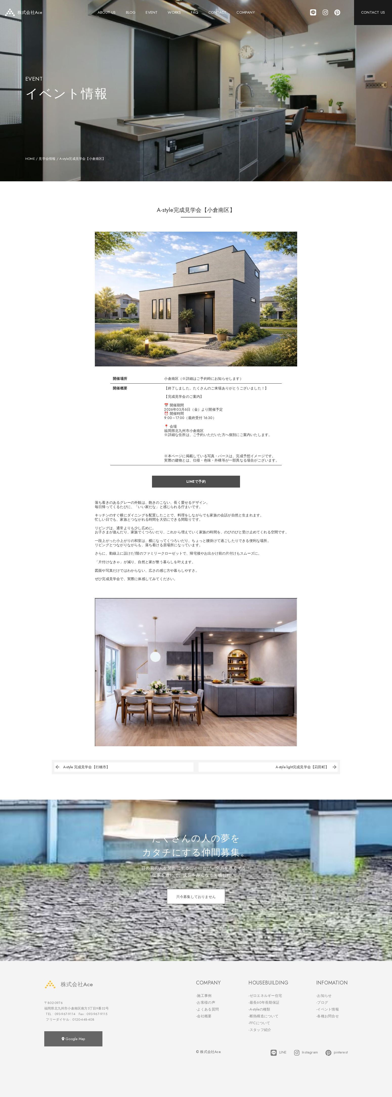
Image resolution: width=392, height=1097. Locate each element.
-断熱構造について (263, 1016)
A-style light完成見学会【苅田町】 (307, 767)
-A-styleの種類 (259, 1009)
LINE (279, 1053)
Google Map (73, 1038)
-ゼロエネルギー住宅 (265, 995)
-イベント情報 (327, 1009)
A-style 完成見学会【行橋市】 (82, 767)
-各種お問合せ (327, 1016)
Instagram (306, 1053)
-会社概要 (204, 1016)
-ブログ (322, 1002)
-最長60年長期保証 (263, 1002)
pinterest (336, 1053)
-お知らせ (324, 995)
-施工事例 (204, 995)
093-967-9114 (65, 1014)
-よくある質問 (207, 1009)
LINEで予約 (196, 481)
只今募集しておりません (196, 896)
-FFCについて (259, 1022)
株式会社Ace (68, 984)
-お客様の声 (205, 1002)
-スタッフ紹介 (259, 1029)
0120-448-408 (83, 1019)
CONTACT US (373, 12)
